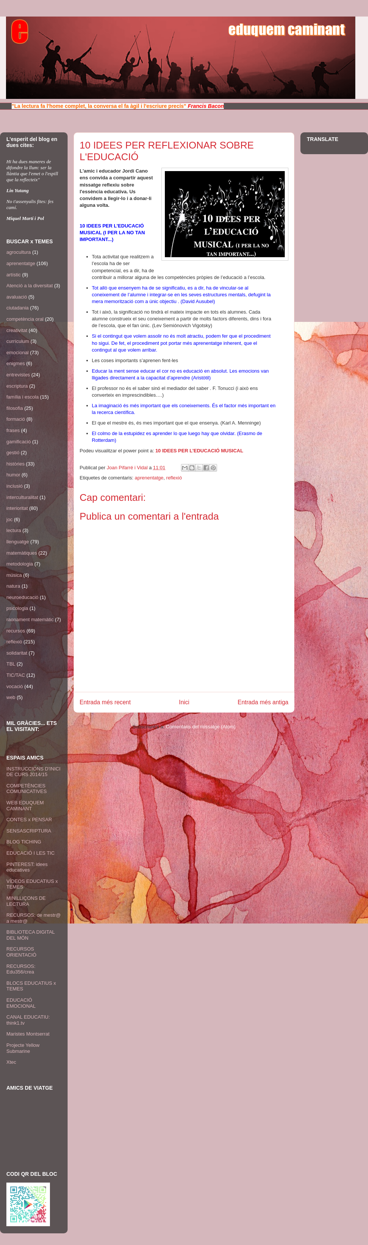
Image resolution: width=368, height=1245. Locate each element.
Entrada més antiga (263, 702)
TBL (10, 664)
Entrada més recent (105, 702)
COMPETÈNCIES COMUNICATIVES (26, 789)
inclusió (14, 486)
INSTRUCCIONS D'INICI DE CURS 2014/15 (33, 772)
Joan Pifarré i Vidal (128, 467)
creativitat (16, 330)
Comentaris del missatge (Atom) (201, 726)
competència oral (25, 319)
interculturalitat (22, 497)
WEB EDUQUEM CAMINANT (25, 805)
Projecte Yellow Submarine (22, 1048)
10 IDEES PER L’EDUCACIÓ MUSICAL (199, 450)
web (10, 697)
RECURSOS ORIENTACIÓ (21, 952)
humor (13, 475)
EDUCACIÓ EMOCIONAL (21, 1003)
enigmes (15, 363)
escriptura (17, 386)
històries (15, 464)
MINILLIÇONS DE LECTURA (26, 901)
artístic (13, 275)
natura (13, 586)
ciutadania (17, 308)
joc (9, 519)
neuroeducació (22, 597)
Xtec (11, 1062)
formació (15, 419)
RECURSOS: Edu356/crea (20, 969)
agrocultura (18, 252)
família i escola (22, 397)
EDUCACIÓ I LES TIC (30, 853)
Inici (184, 702)
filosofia (14, 408)
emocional (17, 352)
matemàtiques (21, 553)
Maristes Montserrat (28, 1034)
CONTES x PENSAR (29, 819)
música (14, 575)
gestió (13, 452)
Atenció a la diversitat (29, 285)
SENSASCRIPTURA (28, 831)
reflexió (174, 478)
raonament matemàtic (30, 619)
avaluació (16, 297)
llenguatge (17, 541)
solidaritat (16, 653)
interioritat (17, 508)
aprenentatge (149, 478)
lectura (13, 530)
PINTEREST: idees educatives (27, 867)
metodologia (19, 564)
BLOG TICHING (23, 842)
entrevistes (18, 375)
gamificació (18, 441)
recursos (15, 631)
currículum (17, 341)
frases (13, 430)
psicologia (17, 608)
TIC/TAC (15, 675)
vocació (14, 686)
